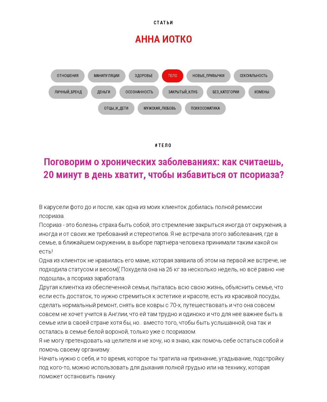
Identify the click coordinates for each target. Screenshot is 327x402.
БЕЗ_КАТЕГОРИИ (226, 92)
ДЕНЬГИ (103, 92)
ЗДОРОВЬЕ (144, 75)
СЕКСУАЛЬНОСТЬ (253, 75)
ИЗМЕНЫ (262, 92)
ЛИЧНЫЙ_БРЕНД (68, 92)
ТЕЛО (172, 75)
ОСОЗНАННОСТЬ (139, 92)
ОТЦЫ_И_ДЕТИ (116, 108)
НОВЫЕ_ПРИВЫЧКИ (208, 75)
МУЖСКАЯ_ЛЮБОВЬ (160, 108)
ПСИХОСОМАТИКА (205, 108)
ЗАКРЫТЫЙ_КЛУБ (182, 92)
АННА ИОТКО (163, 39)
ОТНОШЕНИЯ (68, 75)
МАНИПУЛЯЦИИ (106, 75)
